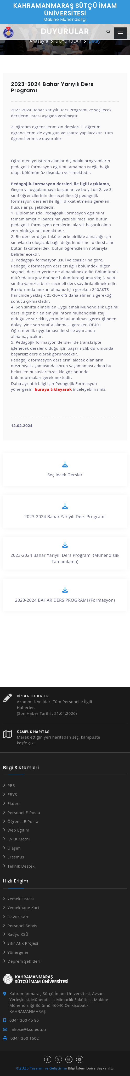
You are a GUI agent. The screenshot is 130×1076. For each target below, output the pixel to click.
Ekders (14, 803)
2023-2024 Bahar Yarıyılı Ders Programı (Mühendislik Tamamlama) (65, 553)
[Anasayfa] (8, 32)
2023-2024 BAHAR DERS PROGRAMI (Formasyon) (65, 595)
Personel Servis (22, 925)
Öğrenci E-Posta (23, 821)
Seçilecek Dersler (65, 469)
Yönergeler (18, 952)
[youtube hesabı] (79, 1059)
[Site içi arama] (108, 32)
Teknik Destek (21, 866)
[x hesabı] (58, 1059)
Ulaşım (14, 848)
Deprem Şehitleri (24, 961)
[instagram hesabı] (69, 1059)
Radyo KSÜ (18, 934)
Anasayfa (39, 41)
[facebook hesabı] (47, 1059)
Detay (95, 41)
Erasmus (16, 856)
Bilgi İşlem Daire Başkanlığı (91, 1068)
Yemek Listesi (21, 898)
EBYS (12, 794)
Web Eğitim (19, 830)
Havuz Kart (18, 916)
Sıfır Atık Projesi (23, 943)
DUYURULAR (68, 41)
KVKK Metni (19, 838)
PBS (11, 785)
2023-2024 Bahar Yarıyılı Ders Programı (65, 511)
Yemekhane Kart (23, 907)
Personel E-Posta (24, 812)
